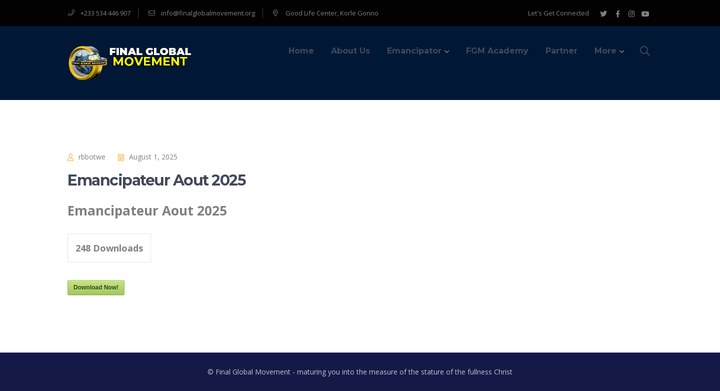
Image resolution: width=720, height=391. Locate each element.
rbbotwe (92, 157)
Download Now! (96, 287)
